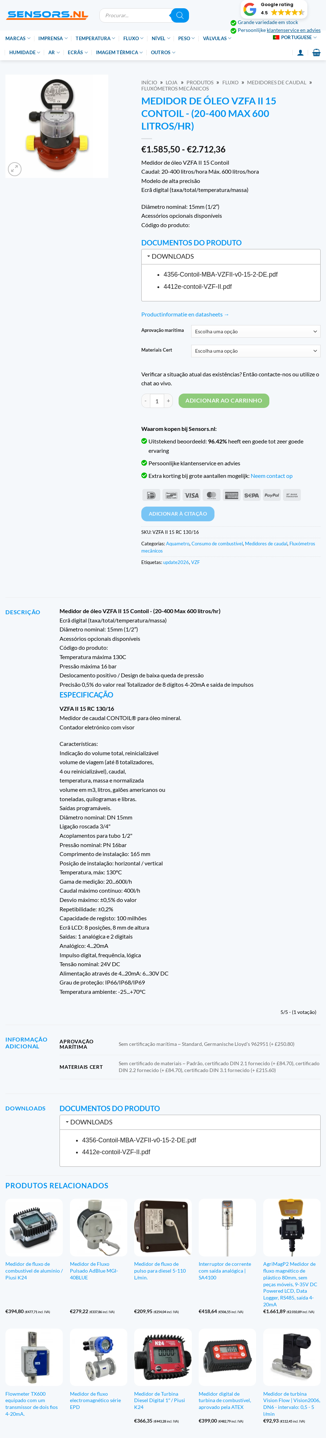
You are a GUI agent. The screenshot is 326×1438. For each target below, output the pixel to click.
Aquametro (177, 543)
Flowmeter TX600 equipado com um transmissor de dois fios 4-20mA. (31, 1404)
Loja (172, 82)
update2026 (176, 562)
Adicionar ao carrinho (223, 400)
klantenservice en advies (294, 30)
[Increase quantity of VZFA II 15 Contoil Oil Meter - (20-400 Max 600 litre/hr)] (168, 401)
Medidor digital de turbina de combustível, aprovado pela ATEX (225, 1400)
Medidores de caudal (276, 82)
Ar (54, 52)
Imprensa (53, 38)
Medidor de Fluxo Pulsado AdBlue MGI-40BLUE (94, 1270)
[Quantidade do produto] (157, 401)
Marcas (17, 38)
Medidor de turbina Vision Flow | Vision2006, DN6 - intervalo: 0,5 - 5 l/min (291, 1404)
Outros (163, 52)
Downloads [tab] (170, 256)
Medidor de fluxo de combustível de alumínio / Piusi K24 (34, 1270)
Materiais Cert (156, 350)
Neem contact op (272, 475)
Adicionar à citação (178, 514)
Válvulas (217, 38)
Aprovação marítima (162, 330)
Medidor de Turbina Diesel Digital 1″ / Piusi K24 (159, 1400)
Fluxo (133, 38)
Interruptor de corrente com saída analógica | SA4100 (225, 1270)
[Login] (300, 52)
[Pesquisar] (180, 15)
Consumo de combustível (217, 543)
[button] (274, 9)
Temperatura (95, 38)
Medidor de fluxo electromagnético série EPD (95, 1400)
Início (149, 82)
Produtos (199, 82)
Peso (186, 38)
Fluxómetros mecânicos (175, 88)
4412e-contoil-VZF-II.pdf (198, 286)
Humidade (25, 52)
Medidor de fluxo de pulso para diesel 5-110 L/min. (160, 1270)
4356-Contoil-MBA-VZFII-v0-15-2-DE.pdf (221, 274)
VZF (195, 562)
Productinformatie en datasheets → (185, 314)
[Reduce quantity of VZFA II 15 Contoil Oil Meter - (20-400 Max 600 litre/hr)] (145, 401)
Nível (161, 38)
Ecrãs (78, 52)
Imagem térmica (119, 52)
